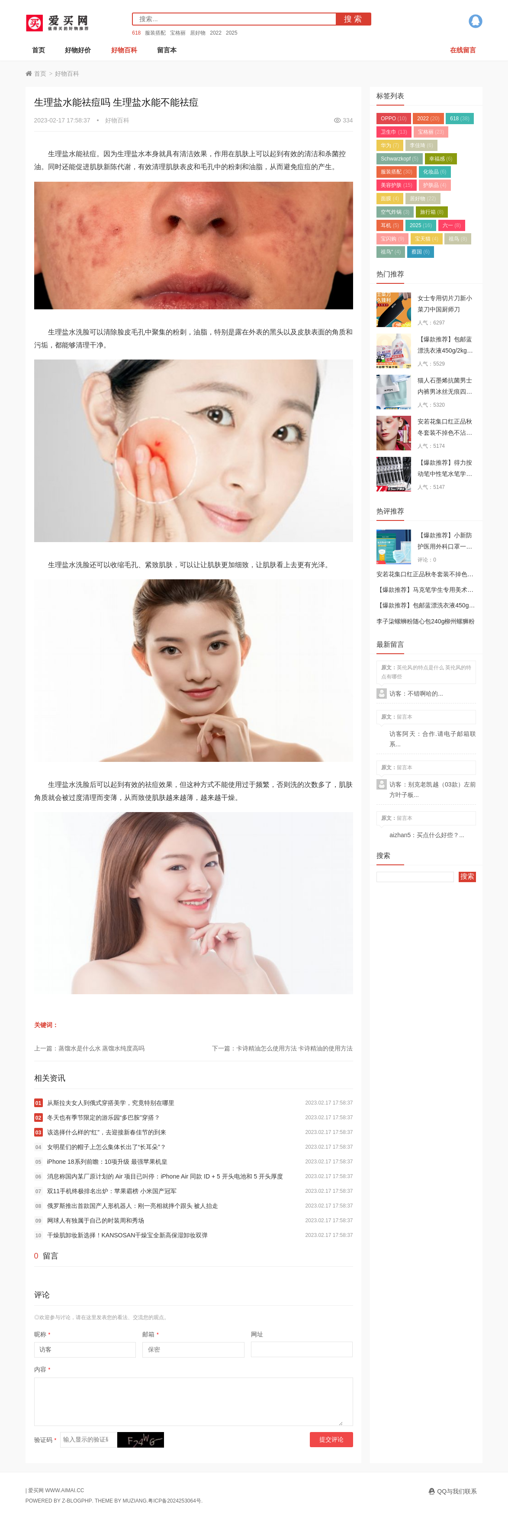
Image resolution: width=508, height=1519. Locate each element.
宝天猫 (426, 239)
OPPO (393, 119)
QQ (475, 21)
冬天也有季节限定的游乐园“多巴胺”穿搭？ (103, 1117)
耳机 (390, 225)
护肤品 (435, 185)
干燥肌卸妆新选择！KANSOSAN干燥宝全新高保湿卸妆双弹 (127, 1235)
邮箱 (150, 1334)
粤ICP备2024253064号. (175, 1501)
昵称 (42, 1334)
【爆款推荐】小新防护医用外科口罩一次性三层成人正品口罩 (445, 547)
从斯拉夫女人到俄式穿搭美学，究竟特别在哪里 (110, 1102)
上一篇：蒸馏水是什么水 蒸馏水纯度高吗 (89, 1048)
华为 (390, 145)
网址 (257, 1334)
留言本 (167, 50)
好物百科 (124, 50)
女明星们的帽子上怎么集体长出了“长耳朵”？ (106, 1146)
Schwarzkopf (399, 159)
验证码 (45, 1439)
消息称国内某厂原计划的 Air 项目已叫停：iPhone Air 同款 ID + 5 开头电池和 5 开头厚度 (165, 1176)
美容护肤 (396, 185)
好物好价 (78, 50)
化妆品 (435, 172)
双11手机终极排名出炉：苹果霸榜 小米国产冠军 (112, 1191)
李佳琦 (421, 145)
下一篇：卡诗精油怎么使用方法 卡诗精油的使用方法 (282, 1048)
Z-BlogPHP (77, 1501)
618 (136, 33)
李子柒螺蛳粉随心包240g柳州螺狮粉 (425, 621)
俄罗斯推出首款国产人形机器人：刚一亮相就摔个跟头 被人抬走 (133, 1205)
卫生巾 (394, 132)
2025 (232, 33)
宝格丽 (178, 33)
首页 (38, 50)
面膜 (390, 199)
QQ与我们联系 (457, 1491)
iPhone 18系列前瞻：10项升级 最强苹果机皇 (107, 1161)
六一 (452, 225)
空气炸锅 (395, 212)
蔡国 (421, 252)
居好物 (198, 33)
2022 (216, 33)
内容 (42, 1369)
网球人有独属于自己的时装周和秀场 (95, 1220)
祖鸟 (458, 239)
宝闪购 (392, 239)
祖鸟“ (391, 252)
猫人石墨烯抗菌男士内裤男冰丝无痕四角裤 (445, 392)
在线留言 (463, 50)
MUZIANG (134, 1501)
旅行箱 (432, 212)
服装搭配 (155, 33)
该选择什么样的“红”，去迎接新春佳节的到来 (106, 1132)
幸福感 (441, 159)
